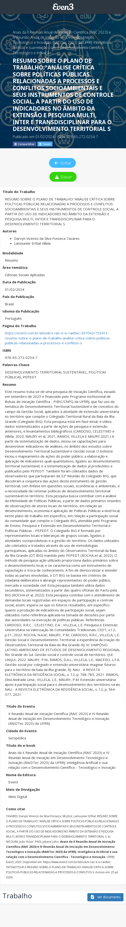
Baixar (63, 177)
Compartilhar (25, 144)
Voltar (62, 163)
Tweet (45, 144)
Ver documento (105, 897)
